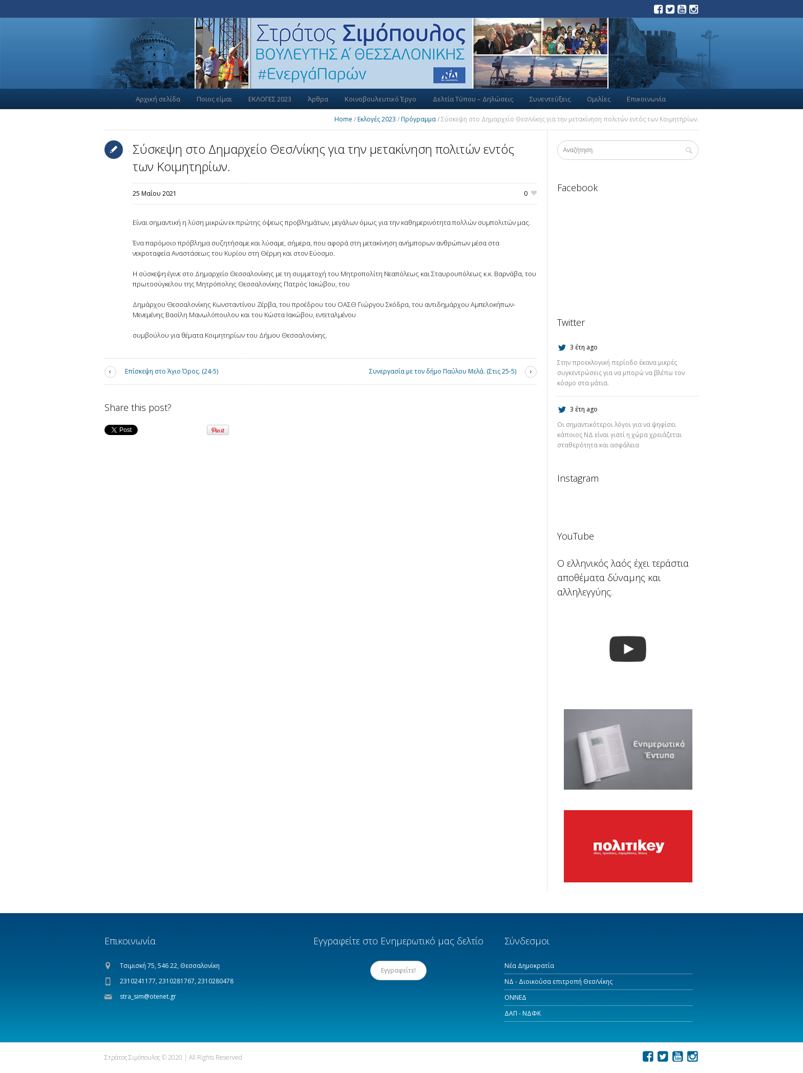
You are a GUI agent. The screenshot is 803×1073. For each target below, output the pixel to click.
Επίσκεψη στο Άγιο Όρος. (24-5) (171, 371)
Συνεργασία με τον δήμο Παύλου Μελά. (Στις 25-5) (442, 371)
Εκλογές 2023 (376, 119)
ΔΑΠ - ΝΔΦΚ (522, 1013)
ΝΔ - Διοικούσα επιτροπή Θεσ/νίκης (558, 981)
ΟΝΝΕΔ (515, 997)
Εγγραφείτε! (398, 970)
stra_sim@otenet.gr (148, 996)
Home (343, 119)
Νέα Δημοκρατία (529, 965)
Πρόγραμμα (418, 119)
